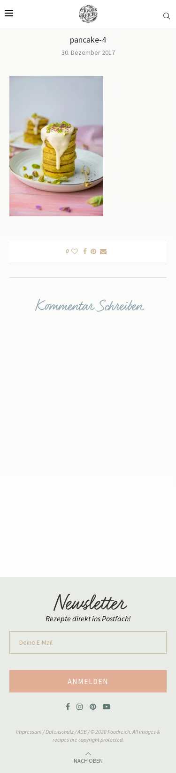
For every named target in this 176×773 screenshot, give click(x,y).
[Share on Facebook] (85, 251)
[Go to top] (88, 759)
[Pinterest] (93, 706)
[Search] (166, 11)
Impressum (29, 731)
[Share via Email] (103, 251)
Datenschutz (60, 731)
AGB (82, 731)
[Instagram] (80, 706)
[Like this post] (74, 251)
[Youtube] (106, 706)
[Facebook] (68, 706)
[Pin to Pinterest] (93, 251)
